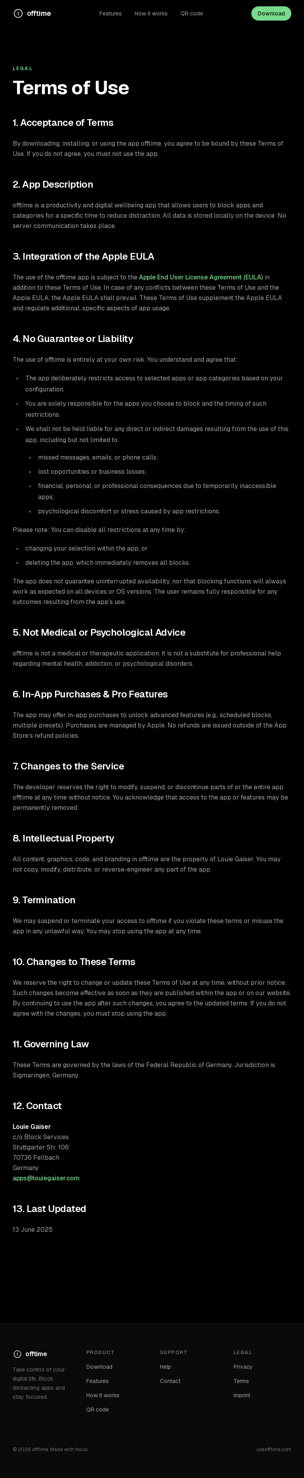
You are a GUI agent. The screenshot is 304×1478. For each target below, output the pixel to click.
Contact (170, 1381)
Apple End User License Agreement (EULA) (201, 277)
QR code (191, 13)
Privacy (243, 1366)
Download (271, 13)
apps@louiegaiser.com (46, 1178)
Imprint (242, 1395)
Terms (241, 1381)
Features (110, 13)
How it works (151, 13)
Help (165, 1366)
